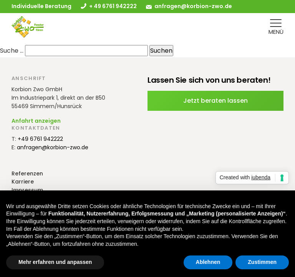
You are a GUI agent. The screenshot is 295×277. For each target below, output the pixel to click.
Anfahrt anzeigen (36, 121)
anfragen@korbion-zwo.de (193, 6)
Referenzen (27, 173)
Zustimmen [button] (262, 262)
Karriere (23, 181)
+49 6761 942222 (40, 139)
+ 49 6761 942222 (113, 6)
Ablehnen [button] (208, 262)
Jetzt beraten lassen (215, 100)
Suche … (11, 50)
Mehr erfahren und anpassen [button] (55, 262)
